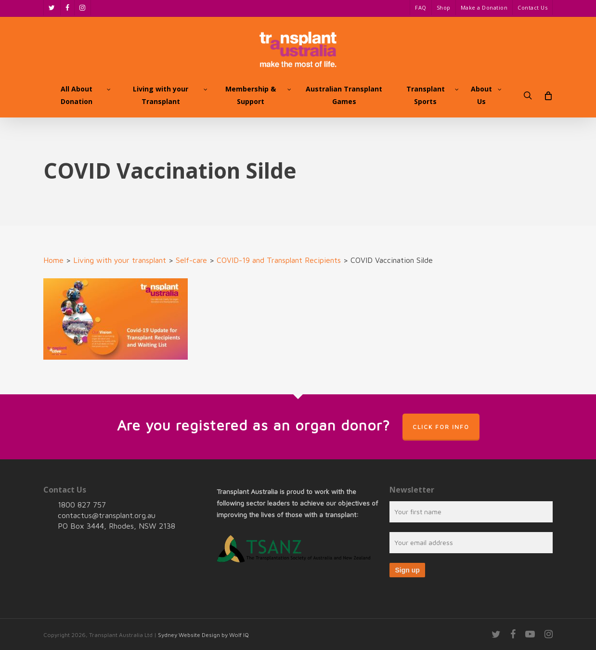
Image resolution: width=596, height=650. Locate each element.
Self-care (191, 260)
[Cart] (548, 95)
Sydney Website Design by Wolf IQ (203, 634)
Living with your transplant (119, 260)
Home (53, 260)
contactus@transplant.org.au (106, 515)
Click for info (441, 426)
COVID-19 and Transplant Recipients (279, 260)
